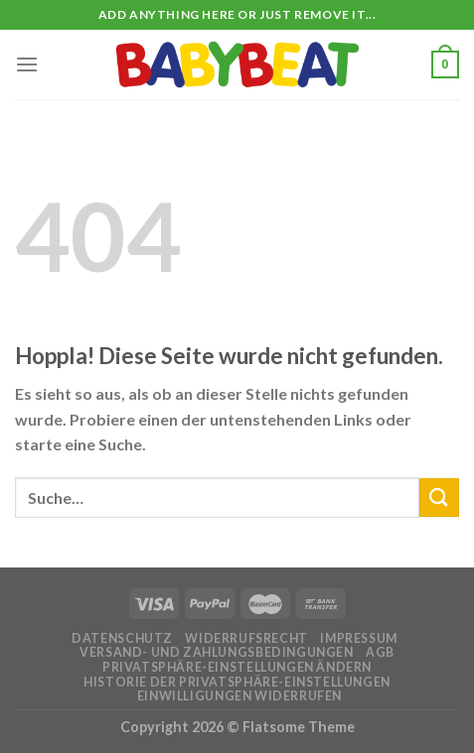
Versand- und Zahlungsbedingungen (216, 652)
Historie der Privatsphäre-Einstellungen (237, 682)
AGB (380, 652)
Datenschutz (122, 638)
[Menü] (27, 64)
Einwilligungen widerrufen (239, 696)
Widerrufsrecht (246, 638)
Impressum (358, 638)
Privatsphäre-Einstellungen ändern (237, 667)
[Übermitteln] (439, 497)
